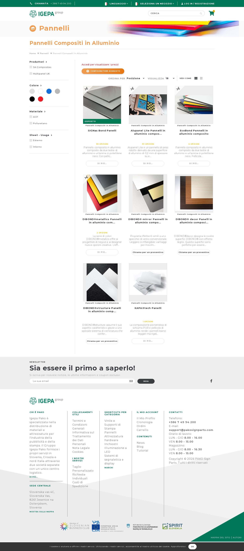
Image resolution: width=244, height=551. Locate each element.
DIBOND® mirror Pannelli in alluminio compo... (148, 230)
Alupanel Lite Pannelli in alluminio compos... (148, 142)
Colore (34, 94)
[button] (135, 88)
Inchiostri (111, 453)
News (141, 452)
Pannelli (110, 441)
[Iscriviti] (82, 390)
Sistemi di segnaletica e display (114, 469)
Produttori (37, 71)
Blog (140, 456)
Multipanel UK (41, 83)
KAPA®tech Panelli (148, 317)
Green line (102, 23)
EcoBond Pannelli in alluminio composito (194, 142)
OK (192, 547)
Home (34, 23)
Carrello (142, 439)
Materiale (36, 120)
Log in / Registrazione (199, 3)
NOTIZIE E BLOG (154, 23)
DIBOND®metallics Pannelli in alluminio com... (102, 230)
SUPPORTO (185, 23)
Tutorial (142, 460)
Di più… (102, 173)
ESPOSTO (90, 131)
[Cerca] (172, 13)
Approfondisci (178, 546)
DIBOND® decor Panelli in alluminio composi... (194, 230)
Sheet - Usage (39, 144)
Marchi (126, 23)
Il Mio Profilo (146, 427)
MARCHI (108, 477)
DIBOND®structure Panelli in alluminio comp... (102, 319)
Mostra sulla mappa (42, 521)
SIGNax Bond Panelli (102, 140)
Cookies (77, 461)
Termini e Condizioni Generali (79, 434)
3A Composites (42, 76)
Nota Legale (81, 457)
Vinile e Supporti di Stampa (112, 434)
